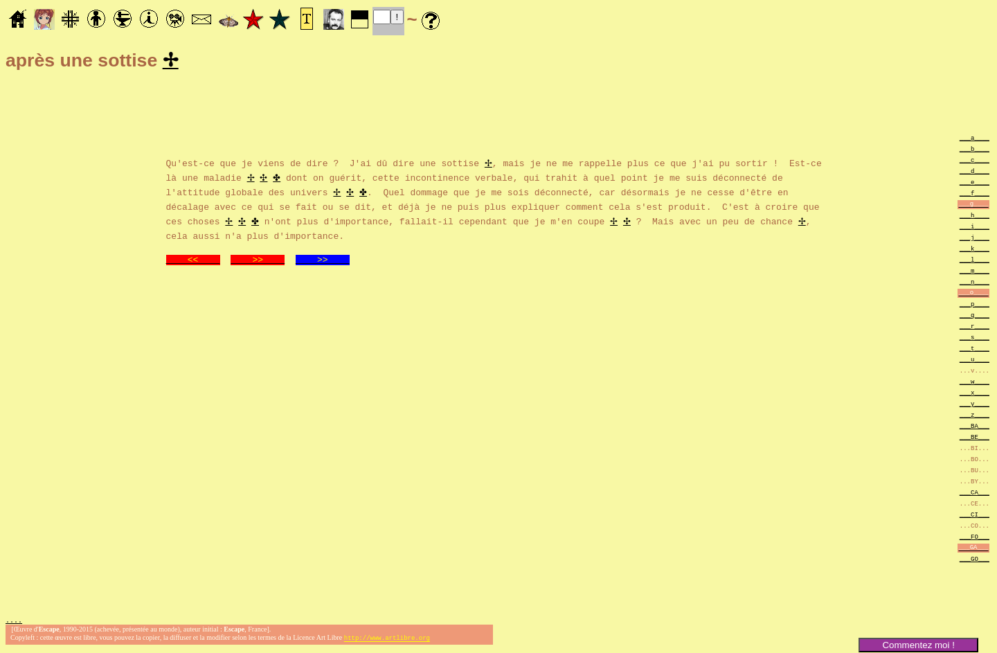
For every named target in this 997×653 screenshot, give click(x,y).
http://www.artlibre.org (387, 641)
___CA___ (974, 494)
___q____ (974, 316)
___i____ (974, 228)
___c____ (974, 161)
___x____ (974, 394)
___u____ (974, 361)
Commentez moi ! (918, 645)
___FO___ (974, 538)
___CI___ (974, 516)
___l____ (974, 261)
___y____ (974, 405)
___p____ (974, 305)
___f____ (974, 194)
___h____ (974, 217)
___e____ (974, 183)
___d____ (974, 172)
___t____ (974, 350)
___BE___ (974, 438)
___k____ (974, 250)
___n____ (974, 283)
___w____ (974, 383)
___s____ (974, 338)
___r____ (974, 327)
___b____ (974, 150)
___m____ (974, 272)
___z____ (974, 416)
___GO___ (974, 560)
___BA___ (974, 427)
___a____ (974, 139)
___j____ (974, 239)
